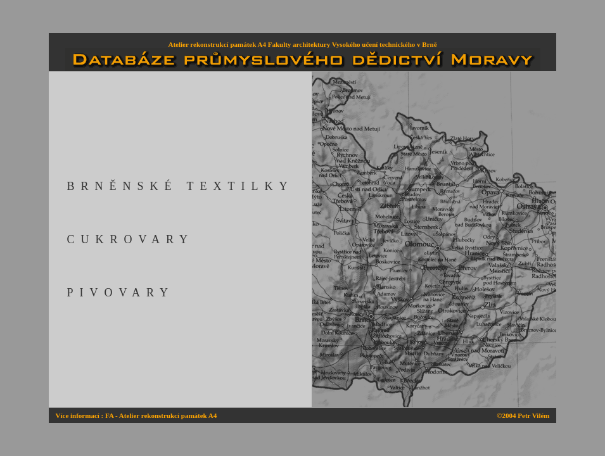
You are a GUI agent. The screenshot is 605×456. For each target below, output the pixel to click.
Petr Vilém (533, 415)
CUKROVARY (130, 239)
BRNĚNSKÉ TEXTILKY (180, 186)
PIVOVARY (120, 292)
